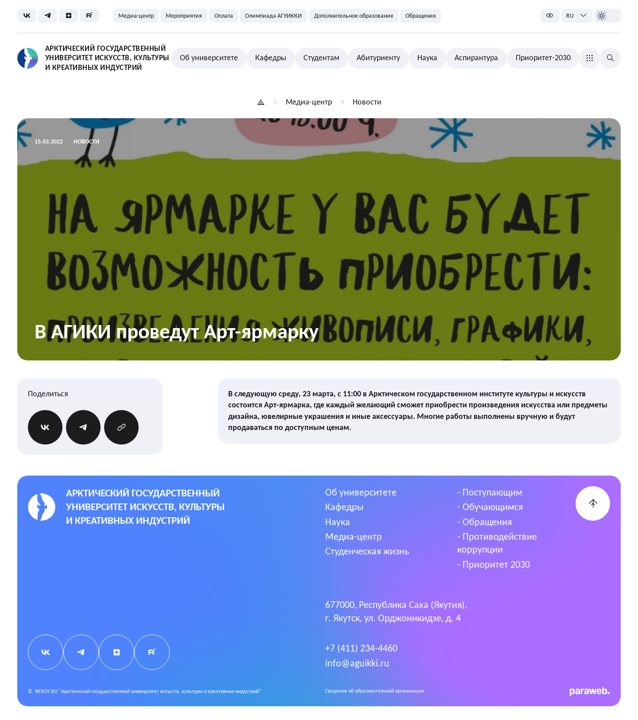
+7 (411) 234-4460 (361, 648)
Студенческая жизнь (367, 551)
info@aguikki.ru (357, 663)
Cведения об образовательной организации (374, 691)
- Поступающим (489, 492)
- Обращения (484, 522)
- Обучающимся (490, 507)
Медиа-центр (353, 536)
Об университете (361, 492)
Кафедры (344, 507)
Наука (337, 522)
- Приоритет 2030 (493, 564)
